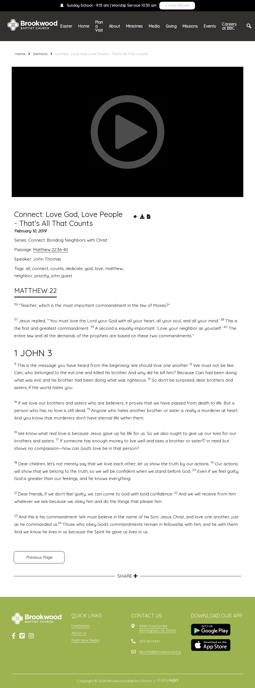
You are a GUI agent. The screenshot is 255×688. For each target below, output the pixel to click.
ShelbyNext (167, 680)
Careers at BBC (229, 26)
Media (154, 26)
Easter (66, 26)
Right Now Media (85, 640)
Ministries (134, 26)
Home (83, 26)
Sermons (40, 54)
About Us (79, 633)
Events (210, 26)
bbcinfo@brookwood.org (160, 651)
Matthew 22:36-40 (50, 249)
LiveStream (80, 625)
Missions (190, 26)
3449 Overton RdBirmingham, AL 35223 (157, 628)
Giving (171, 26)
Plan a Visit (99, 26)
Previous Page (39, 557)
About (114, 26)
